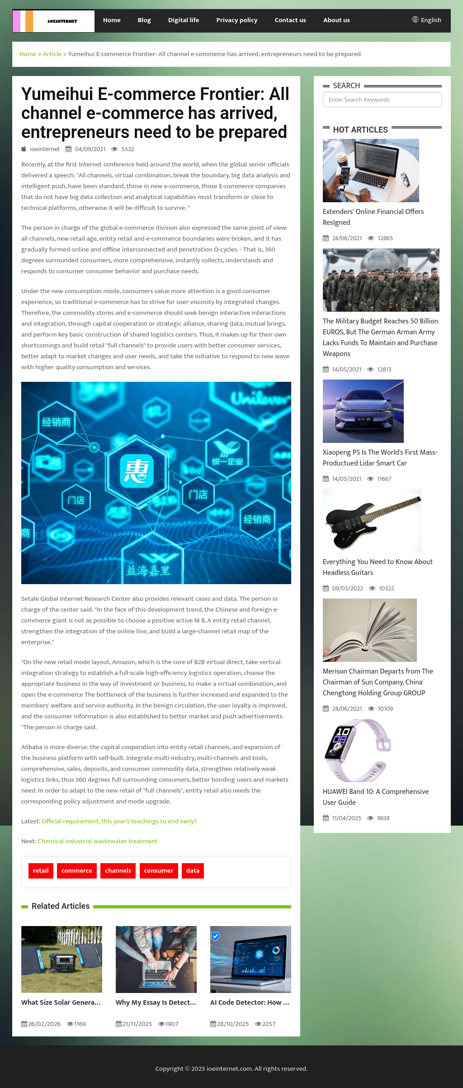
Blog (144, 20)
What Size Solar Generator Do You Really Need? (61, 1003)
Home (112, 20)
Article (52, 54)
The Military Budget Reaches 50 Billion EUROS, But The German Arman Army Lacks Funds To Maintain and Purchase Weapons (381, 337)
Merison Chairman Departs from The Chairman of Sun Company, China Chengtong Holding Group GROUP (378, 682)
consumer (159, 870)
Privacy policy (237, 20)
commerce (76, 870)
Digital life (183, 20)
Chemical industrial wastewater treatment (97, 841)
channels (118, 870)
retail (41, 870)
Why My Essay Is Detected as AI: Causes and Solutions (156, 1003)
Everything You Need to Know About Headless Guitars (378, 567)
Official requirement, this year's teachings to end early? (119, 821)
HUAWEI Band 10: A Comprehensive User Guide (376, 797)
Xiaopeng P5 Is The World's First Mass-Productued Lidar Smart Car (380, 458)
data (193, 870)
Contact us (290, 20)
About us (336, 20)
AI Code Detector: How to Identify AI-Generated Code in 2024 (250, 1003)
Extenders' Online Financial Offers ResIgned (373, 217)
